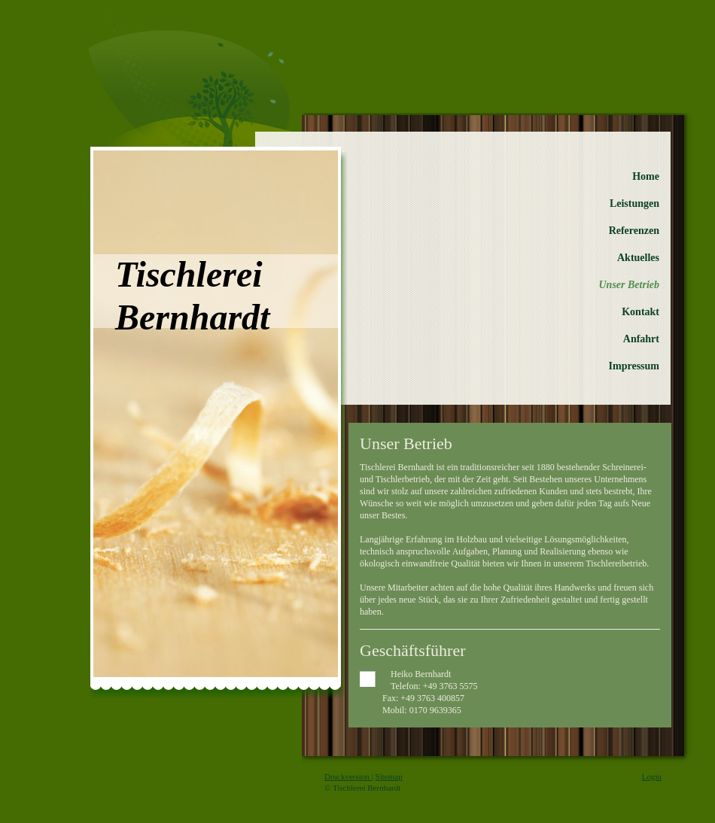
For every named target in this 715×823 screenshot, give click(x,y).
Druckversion (348, 776)
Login (652, 776)
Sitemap (389, 776)
